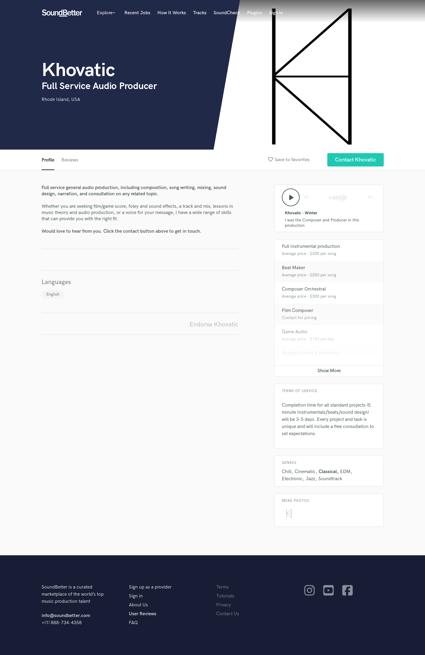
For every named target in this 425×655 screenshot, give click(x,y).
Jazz (310, 479)
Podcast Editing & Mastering (310, 353)
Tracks (199, 13)
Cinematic (305, 472)
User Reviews (142, 614)
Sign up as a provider (150, 587)
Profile (48, 160)
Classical (328, 472)
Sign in (276, 13)
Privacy (223, 605)
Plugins (254, 13)
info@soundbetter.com (66, 615)
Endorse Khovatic (213, 324)
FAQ (133, 623)
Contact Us (227, 614)
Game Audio (294, 332)
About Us (138, 605)
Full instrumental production (311, 246)
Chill (286, 472)
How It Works (171, 13)
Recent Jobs (137, 13)
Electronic (292, 479)
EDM (345, 472)
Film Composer (297, 310)
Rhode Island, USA (61, 99)
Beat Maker (293, 268)
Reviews (69, 160)
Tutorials (225, 596)
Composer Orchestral (304, 289)
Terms (222, 587)
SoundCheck (227, 13)
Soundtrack (330, 479)
